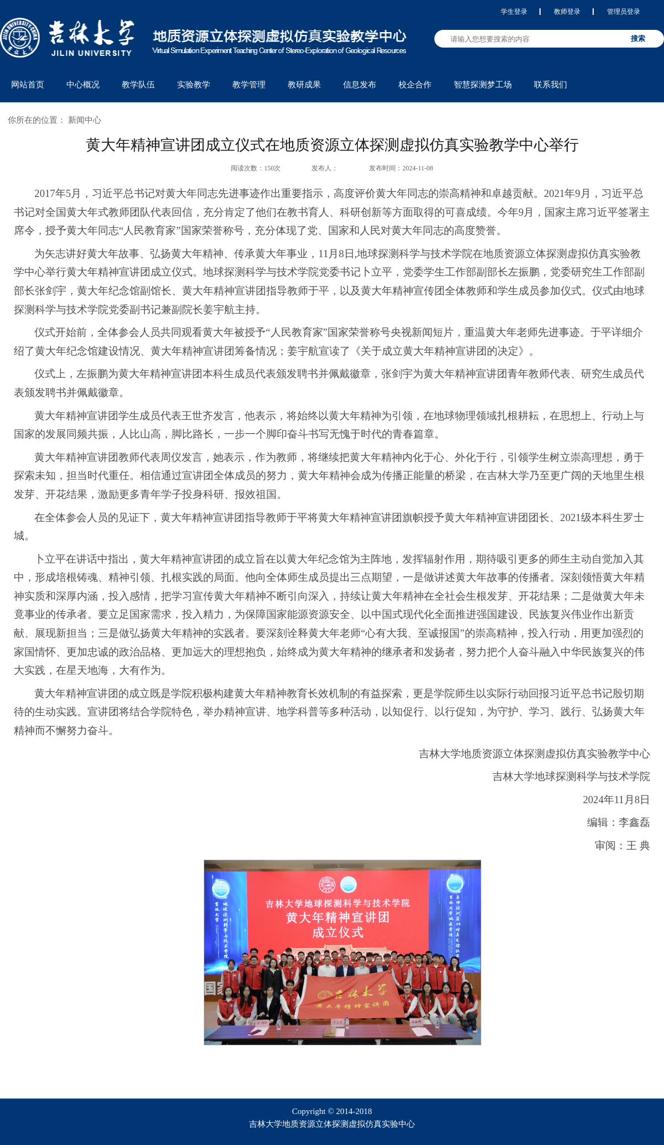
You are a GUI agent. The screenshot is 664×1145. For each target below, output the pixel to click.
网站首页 (27, 84)
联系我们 (550, 84)
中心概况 (83, 84)
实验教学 (193, 84)
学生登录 (514, 11)
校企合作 (415, 84)
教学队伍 (138, 84)
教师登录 (567, 11)
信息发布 (359, 84)
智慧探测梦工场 (483, 84)
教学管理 (249, 84)
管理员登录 (623, 11)
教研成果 (304, 84)
